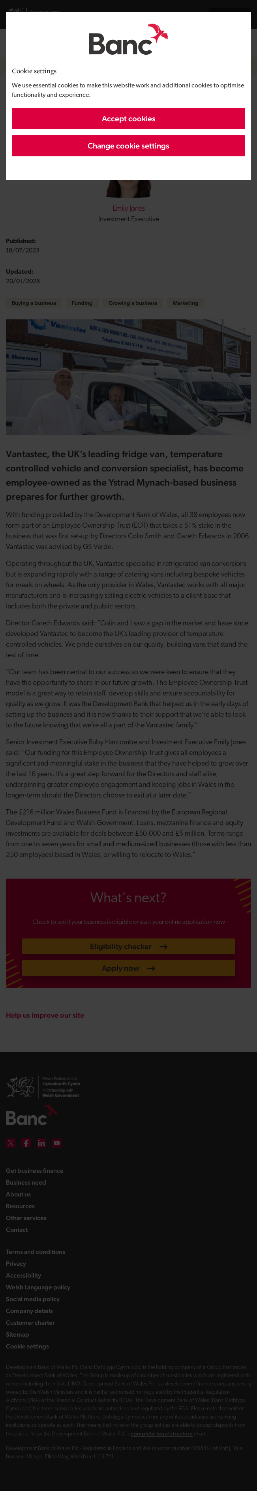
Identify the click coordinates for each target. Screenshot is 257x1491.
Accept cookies (129, 118)
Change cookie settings (128, 145)
